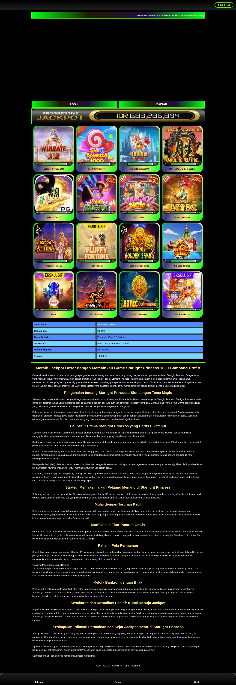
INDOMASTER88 (106, 324)
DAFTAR (161, 104)
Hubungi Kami (224, 5)
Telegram (39, 679)
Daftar (118, 679)
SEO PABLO (103, 665)
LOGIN (74, 104)
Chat (196, 679)
